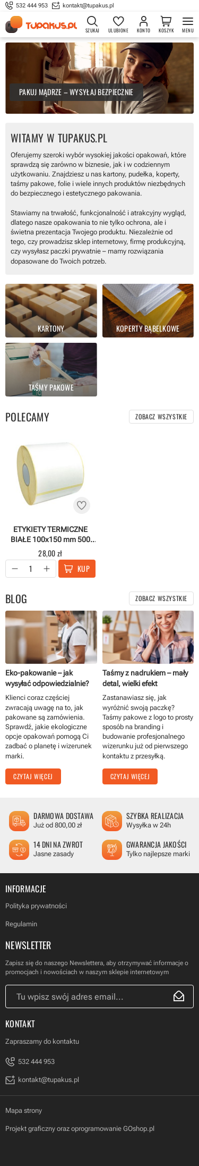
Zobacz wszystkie (161, 416)
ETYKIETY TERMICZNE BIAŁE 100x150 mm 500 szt (50, 534)
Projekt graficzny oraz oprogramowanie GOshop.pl (79, 1129)
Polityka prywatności (36, 906)
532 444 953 (32, 5)
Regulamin (21, 924)
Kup (83, 568)
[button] (14, 569)
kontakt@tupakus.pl (88, 5)
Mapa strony (23, 1110)
